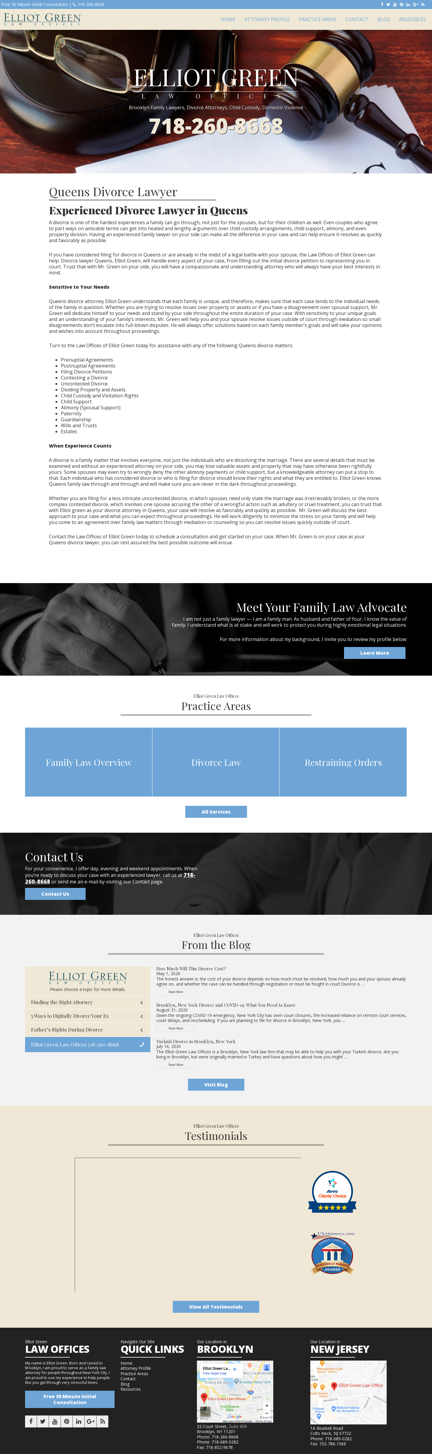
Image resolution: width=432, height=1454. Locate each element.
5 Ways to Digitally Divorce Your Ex (70, 1015)
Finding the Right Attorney (62, 1002)
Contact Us (55, 894)
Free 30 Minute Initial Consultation (70, 1399)
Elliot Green (42, 19)
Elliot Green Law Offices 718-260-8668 (75, 1044)
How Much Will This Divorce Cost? (191, 969)
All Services (216, 812)
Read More (181, 992)
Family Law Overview (89, 762)
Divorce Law (216, 762)
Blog (125, 1384)
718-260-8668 (88, 4)
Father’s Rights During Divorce (67, 1029)
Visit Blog (216, 1084)
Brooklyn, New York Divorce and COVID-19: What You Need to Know (226, 1005)
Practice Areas (134, 1373)
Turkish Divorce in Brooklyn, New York (196, 1041)
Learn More (374, 653)
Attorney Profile (136, 1368)
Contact (128, 1378)
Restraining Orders (343, 762)
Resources (131, 1389)
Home (126, 1363)
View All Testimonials (216, 1307)
